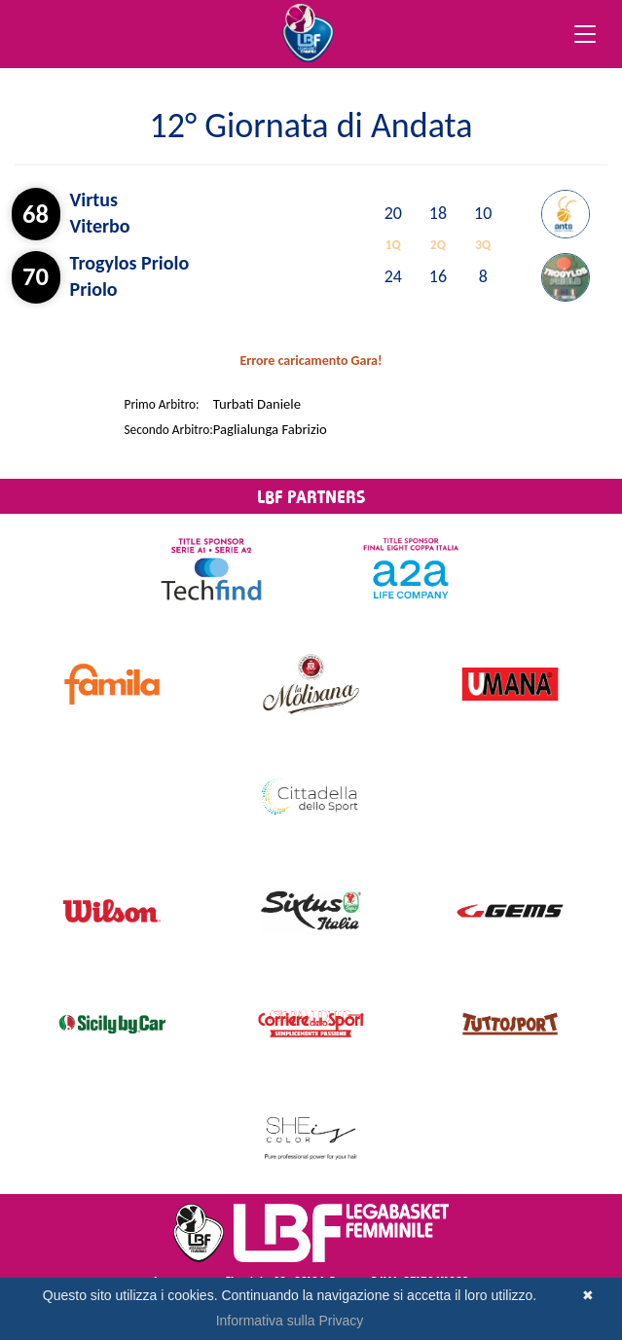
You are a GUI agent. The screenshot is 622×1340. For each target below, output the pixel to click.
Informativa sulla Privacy (290, 1320)
